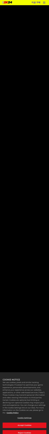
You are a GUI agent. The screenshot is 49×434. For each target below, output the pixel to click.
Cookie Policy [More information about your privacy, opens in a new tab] (13, 414)
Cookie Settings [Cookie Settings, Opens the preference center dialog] (24, 419)
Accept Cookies (24, 426)
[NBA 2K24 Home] (7, 2)
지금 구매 (35, 3)
